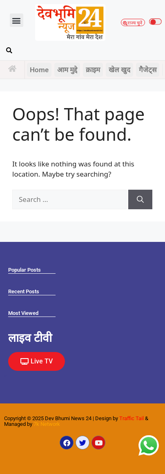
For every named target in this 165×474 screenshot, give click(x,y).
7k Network (46, 424)
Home (39, 70)
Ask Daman (5, 375)
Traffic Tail (131, 418)
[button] (16, 20)
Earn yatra (5, 376)
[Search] (140, 199)
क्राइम (93, 70)
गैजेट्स (147, 70)
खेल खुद (119, 70)
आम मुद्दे (67, 70)
